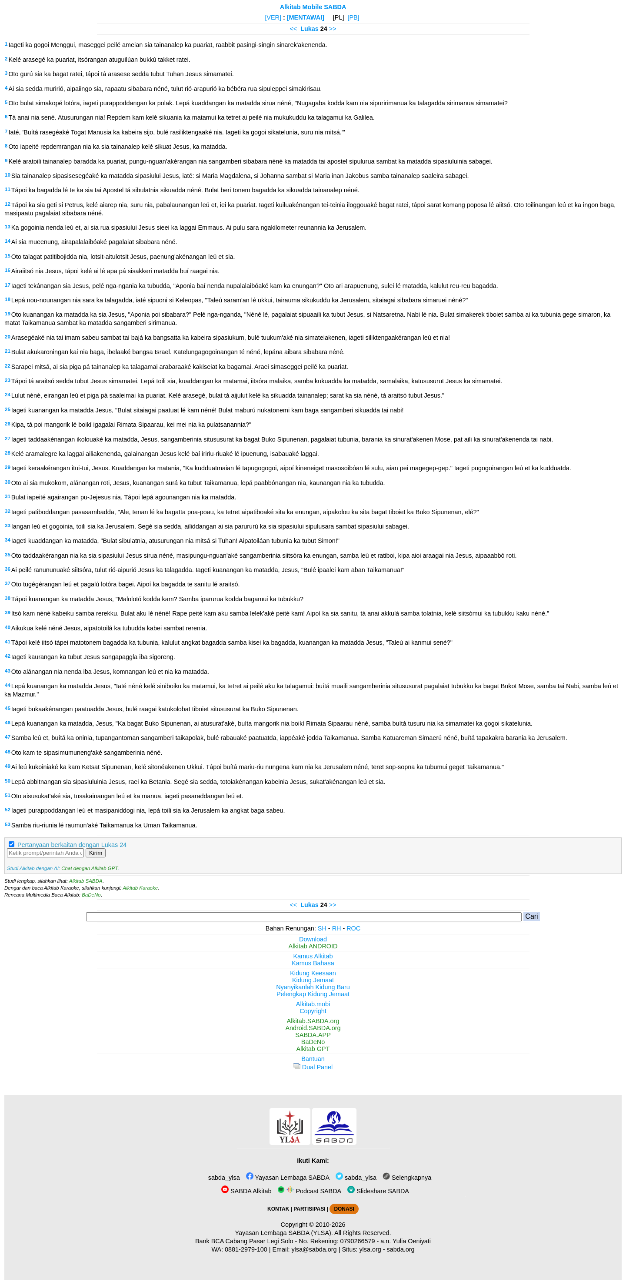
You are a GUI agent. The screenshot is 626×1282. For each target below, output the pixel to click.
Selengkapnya (407, 1177)
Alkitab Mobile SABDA (313, 6)
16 (7, 270)
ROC (353, 928)
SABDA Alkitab (246, 1191)
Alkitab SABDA (86, 881)
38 (7, 598)
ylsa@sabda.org (313, 1249)
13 (7, 226)
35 (7, 554)
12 (7, 204)
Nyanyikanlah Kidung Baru (313, 987)
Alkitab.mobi (313, 1004)
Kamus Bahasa (313, 963)
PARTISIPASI (309, 1209)
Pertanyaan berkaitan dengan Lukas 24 (72, 844)
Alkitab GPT (313, 1048)
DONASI (344, 1209)
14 (7, 241)
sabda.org (401, 1249)
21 (7, 351)
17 (7, 285)
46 (7, 722)
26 (7, 423)
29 (7, 467)
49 (7, 766)
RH (336, 928)
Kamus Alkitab (313, 956)
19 (7, 313)
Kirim (95, 853)
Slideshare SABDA (378, 1191)
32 (7, 511)
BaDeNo (91, 894)
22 (7, 365)
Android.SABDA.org (312, 1027)
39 (7, 612)
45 (7, 708)
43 (7, 670)
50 (7, 780)
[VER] (273, 17)
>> (332, 28)
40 (7, 627)
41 (7, 641)
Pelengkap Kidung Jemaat (313, 994)
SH (322, 928)
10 (7, 174)
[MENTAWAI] (305, 17)
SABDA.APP (313, 1034)
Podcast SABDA (309, 1191)
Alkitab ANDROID (313, 946)
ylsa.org (370, 1249)
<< (293, 28)
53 (7, 824)
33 (7, 525)
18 (7, 299)
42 (7, 656)
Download (313, 939)
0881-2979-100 (246, 1249)
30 (7, 482)
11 (7, 189)
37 (7, 583)
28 (7, 452)
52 (7, 809)
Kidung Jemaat (313, 980)
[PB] (353, 17)
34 (7, 539)
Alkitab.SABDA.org (313, 1021)
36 (7, 569)
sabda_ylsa (223, 1177)
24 (7, 394)
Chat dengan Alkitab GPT (89, 868)
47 (7, 737)
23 (7, 380)
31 (7, 496)
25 (7, 409)
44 (7, 685)
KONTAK (278, 1209)
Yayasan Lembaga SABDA (288, 1177)
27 (7, 438)
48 (7, 751)
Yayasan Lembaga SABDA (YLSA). (284, 1232)
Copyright (313, 1011)
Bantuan (313, 1058)
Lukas (309, 28)
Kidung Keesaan (313, 973)
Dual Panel (313, 1067)
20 (7, 336)
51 (7, 795)
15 (7, 255)
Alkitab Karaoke (140, 887)
